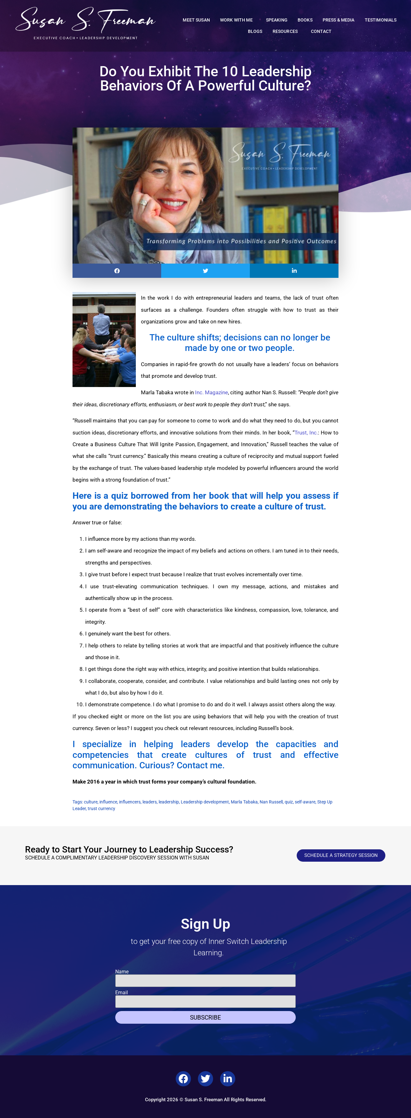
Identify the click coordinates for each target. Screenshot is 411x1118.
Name (122, 971)
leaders (149, 801)
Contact (321, 31)
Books (305, 20)
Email (121, 992)
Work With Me (238, 20)
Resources (287, 31)
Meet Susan (196, 20)
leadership (169, 801)
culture (91, 801)
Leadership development (205, 801)
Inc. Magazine (211, 392)
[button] (117, 271)
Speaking (277, 20)
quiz (289, 801)
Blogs (255, 31)
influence (108, 801)
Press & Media (339, 20)
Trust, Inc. (306, 432)
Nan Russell (271, 801)
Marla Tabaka (244, 801)
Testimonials (381, 20)
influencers (130, 801)
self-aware (305, 801)
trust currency (101, 808)
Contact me (199, 765)
